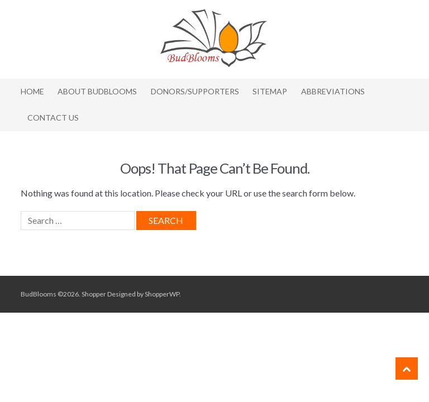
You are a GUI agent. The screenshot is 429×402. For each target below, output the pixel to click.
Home (32, 91)
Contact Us (53, 117)
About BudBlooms (97, 91)
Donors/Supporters (195, 91)
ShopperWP (162, 294)
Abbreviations (333, 91)
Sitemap (269, 91)
